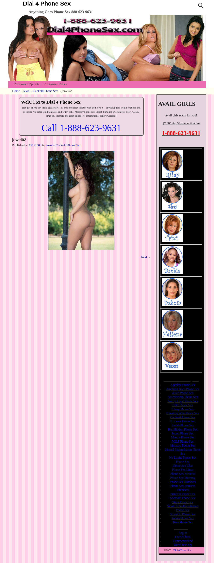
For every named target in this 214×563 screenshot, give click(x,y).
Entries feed (182, 536)
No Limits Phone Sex (182, 457)
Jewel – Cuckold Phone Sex (63, 145)
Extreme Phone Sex (182, 421)
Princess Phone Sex (182, 494)
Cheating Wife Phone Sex (182, 413)
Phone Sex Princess (182, 486)
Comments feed (183, 541)
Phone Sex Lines (182, 469)
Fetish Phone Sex (183, 425)
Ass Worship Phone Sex (183, 397)
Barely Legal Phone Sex (182, 401)
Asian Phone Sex (182, 393)
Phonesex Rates (55, 84)
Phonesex (183, 490)
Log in (182, 532)
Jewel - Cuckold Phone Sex (40, 91)
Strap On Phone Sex (182, 514)
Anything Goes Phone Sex (182, 389)
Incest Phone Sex (182, 433)
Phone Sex (182, 461)
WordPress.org (182, 545)
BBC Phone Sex (182, 405)
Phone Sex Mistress (182, 473)
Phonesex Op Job (26, 84)
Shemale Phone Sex (182, 498)
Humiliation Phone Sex (182, 429)
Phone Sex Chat (183, 465)
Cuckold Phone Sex (182, 417)
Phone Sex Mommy (182, 477)
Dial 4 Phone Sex (47, 3)
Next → (146, 257)
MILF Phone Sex (182, 441)
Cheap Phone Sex (183, 409)
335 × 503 (34, 145)
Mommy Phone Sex (182, 445)
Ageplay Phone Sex (182, 385)
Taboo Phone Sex (183, 518)
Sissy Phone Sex (182, 502)
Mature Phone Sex (182, 437)
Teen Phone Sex (183, 522)
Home (16, 91)
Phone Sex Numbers (183, 482)
